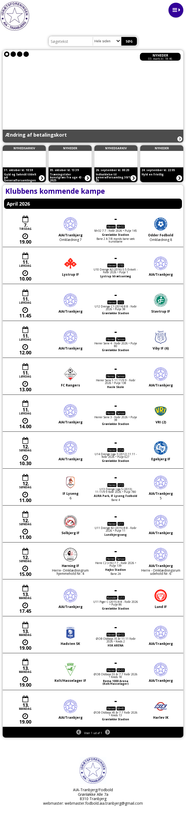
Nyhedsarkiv (24, 148)
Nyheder (160, 55)
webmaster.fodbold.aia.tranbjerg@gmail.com (104, 803)
